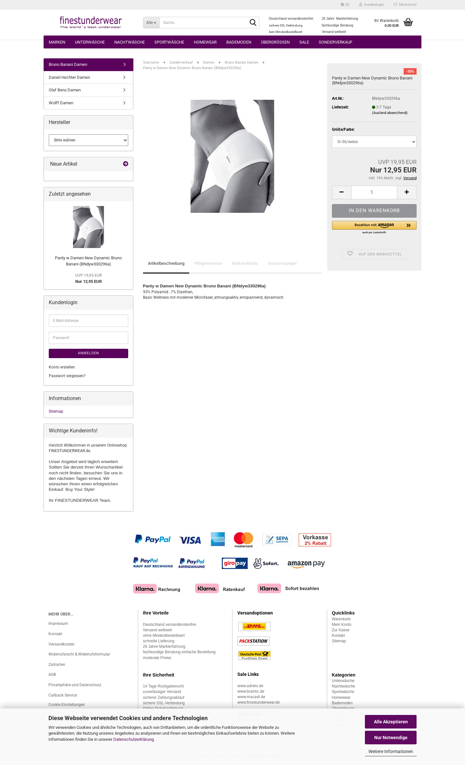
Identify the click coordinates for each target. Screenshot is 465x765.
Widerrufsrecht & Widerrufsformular (79, 654)
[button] (345, 5)
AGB (52, 674)
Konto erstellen (62, 367)
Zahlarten (56, 664)
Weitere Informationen (390, 751)
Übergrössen (275, 42)
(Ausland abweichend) (390, 113)
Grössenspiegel (282, 263)
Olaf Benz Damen (65, 90)
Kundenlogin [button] (371, 5)
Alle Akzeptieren (391, 721)
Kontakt (55, 634)
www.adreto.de (250, 686)
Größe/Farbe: (343, 129)
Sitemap (56, 411)
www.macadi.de (251, 697)
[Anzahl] (374, 192)
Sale (304, 42)
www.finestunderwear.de (258, 702)
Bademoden (238, 42)
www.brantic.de (250, 691)
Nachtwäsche (129, 42)
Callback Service (62, 695)
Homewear (205, 42)
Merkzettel (405, 5)
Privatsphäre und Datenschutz (74, 685)
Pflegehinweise (208, 263)
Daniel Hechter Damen (69, 77)
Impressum (58, 623)
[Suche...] (151, 22)
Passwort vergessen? (67, 376)
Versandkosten (61, 644)
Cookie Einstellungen (66, 704)
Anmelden (88, 353)
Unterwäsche (90, 42)
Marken (57, 42)
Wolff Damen (61, 102)
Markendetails (245, 263)
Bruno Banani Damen (68, 64)
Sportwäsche (169, 42)
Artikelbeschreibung (166, 263)
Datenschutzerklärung (133, 739)
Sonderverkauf (335, 42)
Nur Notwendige (391, 737)
